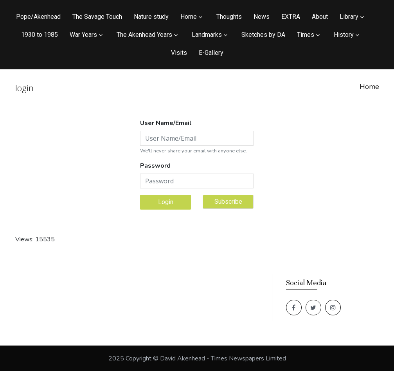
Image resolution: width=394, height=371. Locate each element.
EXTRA (290, 16)
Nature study (151, 16)
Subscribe (228, 201)
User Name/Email (166, 123)
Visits (179, 52)
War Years (83, 34)
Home (188, 16)
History (344, 34)
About (320, 16)
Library (349, 16)
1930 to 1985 (39, 34)
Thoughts (229, 16)
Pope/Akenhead (38, 16)
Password (155, 165)
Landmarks (207, 34)
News (262, 16)
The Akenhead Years (144, 34)
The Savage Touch (97, 16)
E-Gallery (211, 52)
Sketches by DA (263, 34)
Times (305, 34)
